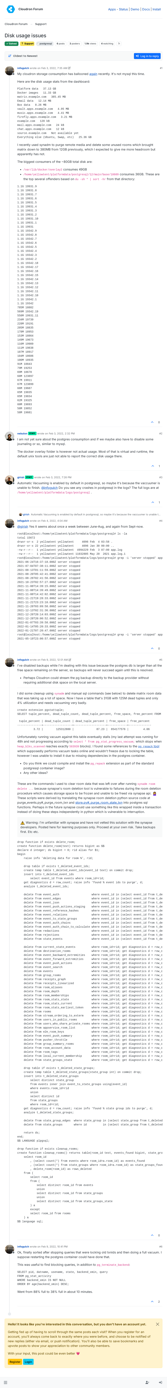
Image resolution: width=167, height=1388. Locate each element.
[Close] (157, 1324)
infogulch (23, 68)
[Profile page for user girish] (9, 480)
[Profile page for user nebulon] (9, 436)
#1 (161, 68)
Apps (112, 9)
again (93, 74)
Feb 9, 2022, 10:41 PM (54, 1246)
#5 (160, 659)
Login (28, 1361)
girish (20, 477)
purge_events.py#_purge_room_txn (42, 802)
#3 (160, 477)
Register (15, 1361)
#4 (160, 520)
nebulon (22, 433)
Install (157, 9)
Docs (146, 9)
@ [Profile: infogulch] (49, 488)
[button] (5, 1382)
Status (123, 9)
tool (148, 746)
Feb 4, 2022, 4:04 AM (54, 520)
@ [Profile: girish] (22, 526)
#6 (160, 1246)
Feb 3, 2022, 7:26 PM (58, 477)
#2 (160, 433)
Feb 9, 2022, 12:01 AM (54, 659)
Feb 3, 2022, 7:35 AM (54, 68)
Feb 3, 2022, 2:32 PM (62, 433)
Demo (135, 9)
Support (27, 43)
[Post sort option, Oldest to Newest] (22, 56)
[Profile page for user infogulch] (9, 70)
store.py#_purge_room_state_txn (98, 802)
